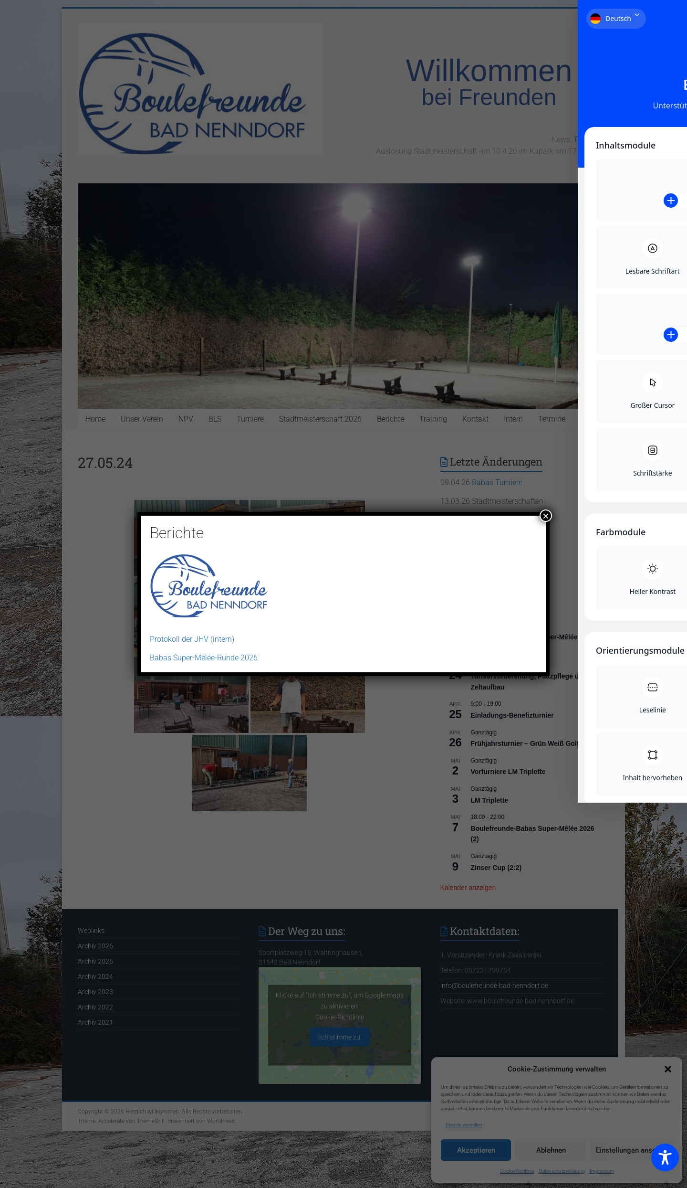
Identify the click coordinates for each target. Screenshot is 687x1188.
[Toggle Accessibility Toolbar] (665, 1162)
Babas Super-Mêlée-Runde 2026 (204, 657)
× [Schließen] (545, 515)
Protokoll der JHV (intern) (192, 639)
